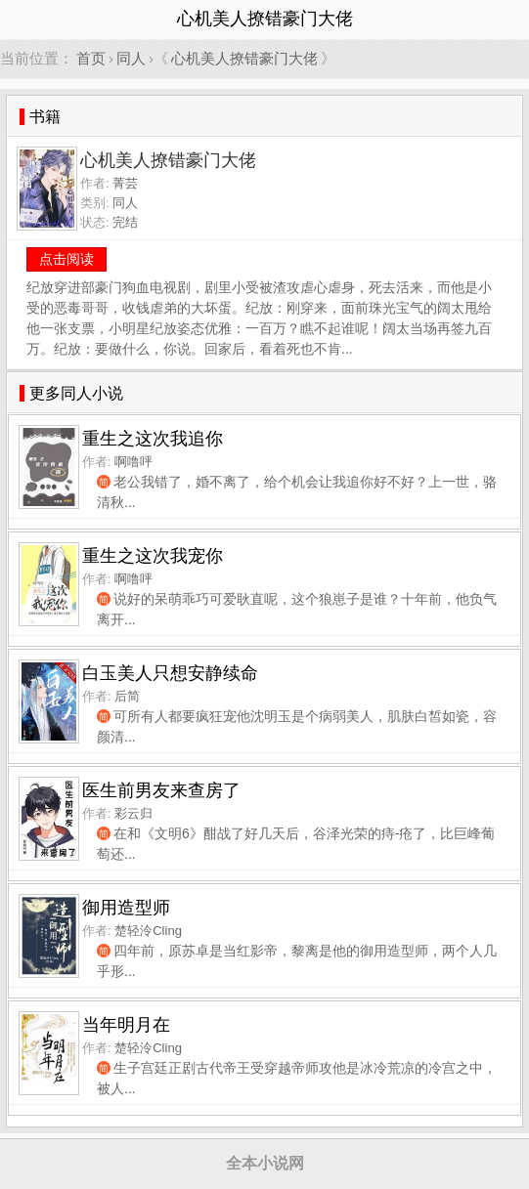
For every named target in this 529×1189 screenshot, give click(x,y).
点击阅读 (66, 259)
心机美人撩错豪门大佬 (244, 58)
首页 (91, 58)
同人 (131, 58)
